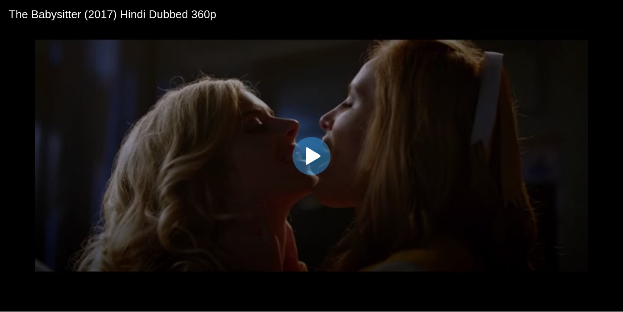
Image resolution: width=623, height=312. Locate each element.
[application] (311, 156)
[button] (311, 156)
